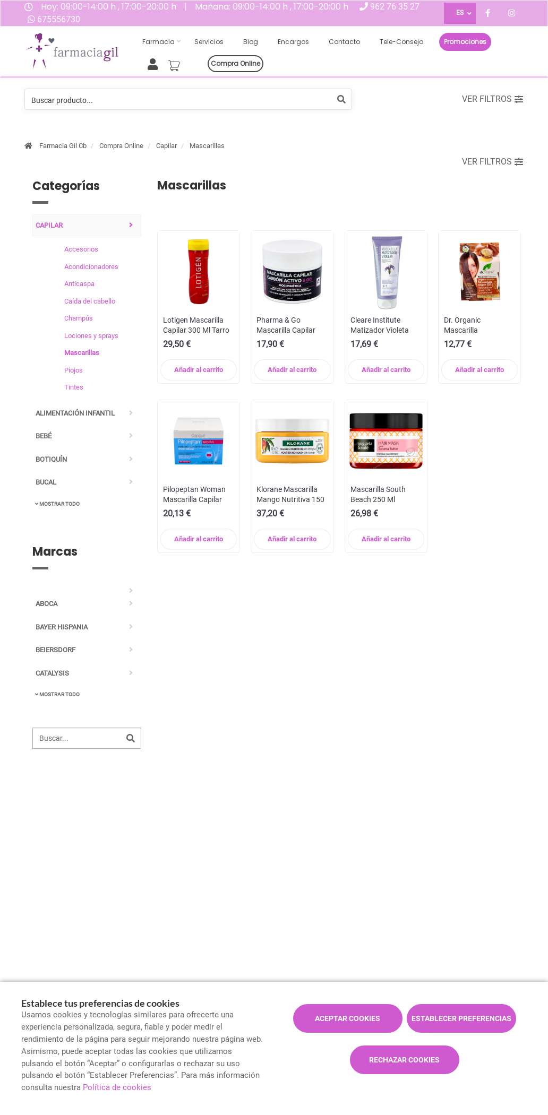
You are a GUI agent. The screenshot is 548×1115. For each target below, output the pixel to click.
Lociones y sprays (91, 336)
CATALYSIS (52, 673)
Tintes (73, 387)
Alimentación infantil (75, 413)
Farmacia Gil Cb (63, 146)
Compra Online (121, 146)
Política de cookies (117, 1087)
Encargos (293, 41)
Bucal (46, 482)
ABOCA (46, 604)
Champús (78, 318)
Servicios (209, 41)
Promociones (465, 41)
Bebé (44, 436)
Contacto (344, 41)
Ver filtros (492, 99)
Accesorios (81, 249)
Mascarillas (207, 146)
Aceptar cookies (347, 1018)
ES (460, 12)
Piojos (73, 370)
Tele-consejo (401, 41)
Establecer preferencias (461, 1018)
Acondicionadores (91, 267)
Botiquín (51, 459)
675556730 (58, 19)
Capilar (166, 146)
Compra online (235, 63)
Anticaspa (79, 284)
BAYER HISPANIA (62, 627)
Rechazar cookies (404, 1060)
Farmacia (158, 41)
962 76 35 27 (394, 7)
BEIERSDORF (55, 650)
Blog (250, 41)
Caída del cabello (89, 301)
